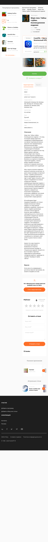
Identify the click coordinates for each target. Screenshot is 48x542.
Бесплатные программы (29, 7)
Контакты (4, 420)
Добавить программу (7, 408)
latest (34, 27)
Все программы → (11, 55)
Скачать (34, 73)
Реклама (3, 424)
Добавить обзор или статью (9, 411)
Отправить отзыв (34, 344)
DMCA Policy (4, 437)
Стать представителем (34, 289)
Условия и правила (15, 437)
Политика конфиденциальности (32, 437)
